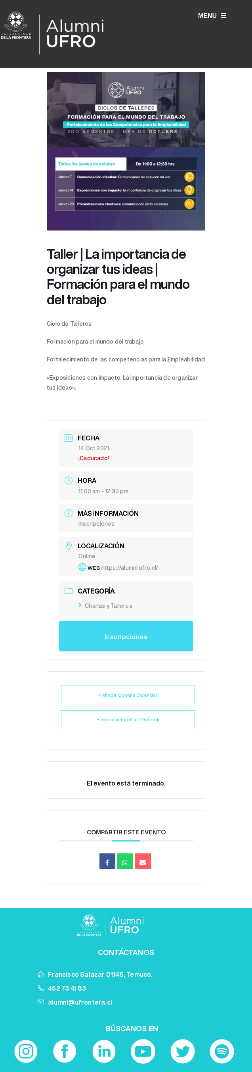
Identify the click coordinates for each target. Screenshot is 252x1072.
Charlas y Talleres (105, 606)
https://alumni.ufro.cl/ (129, 568)
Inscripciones (96, 523)
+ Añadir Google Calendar (128, 694)
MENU (212, 15)
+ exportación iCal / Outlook (128, 719)
